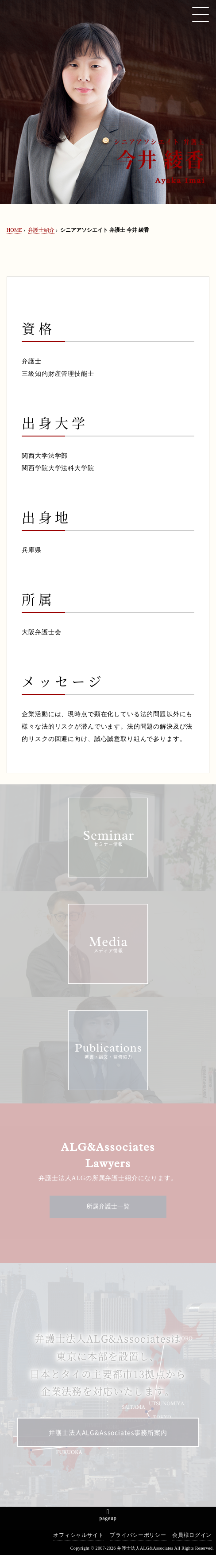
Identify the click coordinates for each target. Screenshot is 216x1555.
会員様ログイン (192, 1535)
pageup (108, 1518)
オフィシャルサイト (78, 1535)
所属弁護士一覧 (108, 1206)
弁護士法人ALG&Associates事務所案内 (108, 1433)
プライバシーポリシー (138, 1535)
